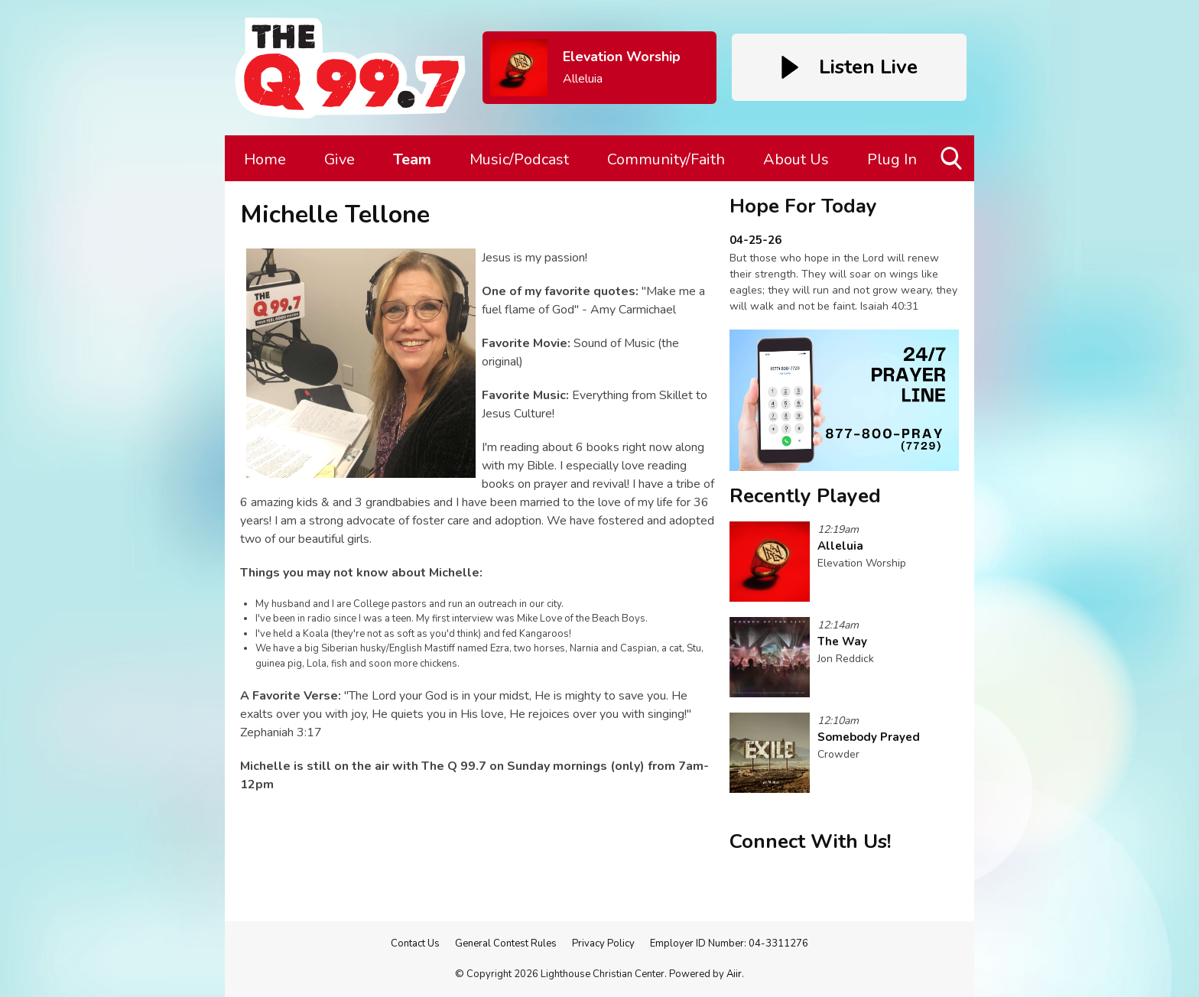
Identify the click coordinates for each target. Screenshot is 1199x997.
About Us (796, 159)
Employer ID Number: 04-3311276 (729, 943)
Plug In (892, 159)
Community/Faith (666, 159)
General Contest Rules (506, 943)
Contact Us (415, 943)
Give (339, 159)
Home (265, 159)
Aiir (734, 974)
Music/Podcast (519, 159)
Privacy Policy (603, 943)
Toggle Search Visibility (952, 164)
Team (412, 159)
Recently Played (805, 495)
